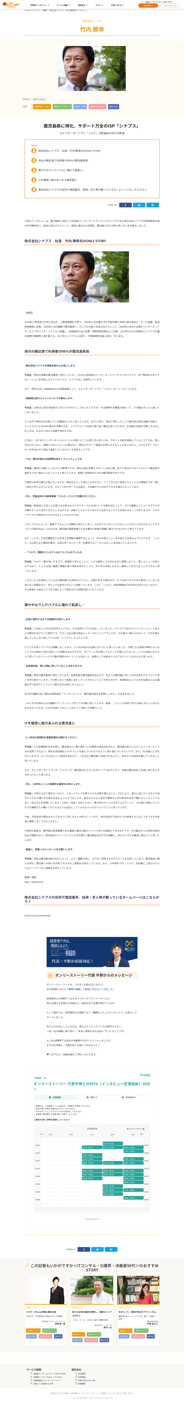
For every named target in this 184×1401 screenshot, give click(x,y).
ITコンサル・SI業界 (39, 10)
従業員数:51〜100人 (33, 1331)
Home (27, 10)
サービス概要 (62, 5)
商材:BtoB (113, 106)
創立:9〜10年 (80, 106)
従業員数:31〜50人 (42, 106)
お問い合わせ (116, 5)
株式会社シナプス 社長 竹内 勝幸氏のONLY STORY (69, 151)
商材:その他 (104, 1340)
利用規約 (74, 1393)
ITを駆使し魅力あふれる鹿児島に (57, 180)
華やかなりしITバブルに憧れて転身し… (61, 170)
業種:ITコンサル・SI (62, 106)
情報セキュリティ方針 (111, 1393)
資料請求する (148, 5)
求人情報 (64, 1393)
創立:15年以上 (31, 1336)
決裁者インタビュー (38, 5)
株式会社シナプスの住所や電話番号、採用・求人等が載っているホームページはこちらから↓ (92, 189)
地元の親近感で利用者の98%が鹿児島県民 (63, 160)
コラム (98, 5)
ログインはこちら (170, 5)
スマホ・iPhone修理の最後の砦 (41, 1311)
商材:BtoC (58, 1336)
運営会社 (81, 5)
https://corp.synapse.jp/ (38, 915)
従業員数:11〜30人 (125, 1331)
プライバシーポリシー (90, 1393)
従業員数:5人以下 (78, 1334)
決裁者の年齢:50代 (97, 106)
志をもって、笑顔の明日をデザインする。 (138, 1311)
